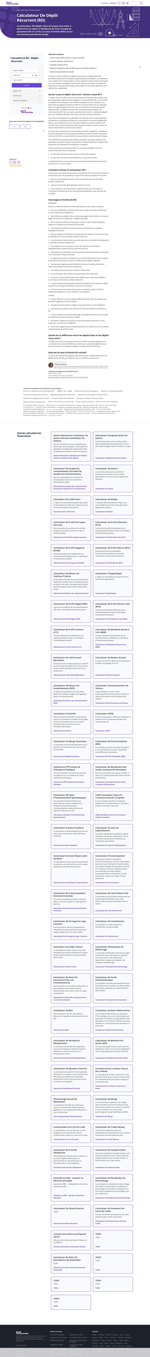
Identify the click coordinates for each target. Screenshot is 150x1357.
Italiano (115, 1340)
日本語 (101, 1337)
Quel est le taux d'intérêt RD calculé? (62, 72)
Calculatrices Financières (28, 10)
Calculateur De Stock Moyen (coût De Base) (70, 883)
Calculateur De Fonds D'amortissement (111, 1000)
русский (115, 1334)
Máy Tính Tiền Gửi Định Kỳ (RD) (108, 405)
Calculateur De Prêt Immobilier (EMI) (110, 756)
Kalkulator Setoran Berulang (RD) (112, 391)
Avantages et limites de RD (59, 65)
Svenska (94, 1343)
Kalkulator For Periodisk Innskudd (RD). (106, 402)
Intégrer (104, 3)
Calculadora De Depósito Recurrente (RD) (103, 413)
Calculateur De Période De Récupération (69, 1058)
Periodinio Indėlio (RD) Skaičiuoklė (63, 398)
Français (127, 1334)
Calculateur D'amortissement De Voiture (111, 703)
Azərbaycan (129, 1346)
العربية (121, 1334)
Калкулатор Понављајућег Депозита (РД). (70, 407)
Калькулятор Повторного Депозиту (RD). (108, 411)
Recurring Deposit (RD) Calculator (55, 413)
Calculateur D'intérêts (62, 731)
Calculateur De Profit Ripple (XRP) (66, 619)
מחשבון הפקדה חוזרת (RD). (103, 409)
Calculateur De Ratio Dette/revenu (109, 1030)
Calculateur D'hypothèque (105, 593)
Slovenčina (128, 1337)
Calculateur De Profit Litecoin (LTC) (67, 647)
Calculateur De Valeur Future (65, 967)
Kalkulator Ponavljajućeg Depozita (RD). (36, 398)
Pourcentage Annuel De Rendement (67, 1116)
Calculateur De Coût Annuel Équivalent (68, 675)
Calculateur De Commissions (106, 936)
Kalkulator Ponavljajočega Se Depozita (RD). (95, 407)
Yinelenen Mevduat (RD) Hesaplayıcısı (86, 391)
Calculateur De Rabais (104, 512)
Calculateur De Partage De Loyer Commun (70, 936)
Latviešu (107, 1346)
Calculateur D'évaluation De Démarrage (111, 967)
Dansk (112, 1343)
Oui (14, 127)
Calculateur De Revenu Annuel (107, 675)
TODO (97, 1247)
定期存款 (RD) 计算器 (71, 411)
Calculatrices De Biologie (57, 1334)
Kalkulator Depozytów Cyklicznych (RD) (87, 405)
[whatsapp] (123, 3)
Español (108, 1334)
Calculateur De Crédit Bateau (107, 1139)
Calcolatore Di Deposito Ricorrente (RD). (89, 398)
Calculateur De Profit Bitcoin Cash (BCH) (111, 619)
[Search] (136, 3)
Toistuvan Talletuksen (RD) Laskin (84, 402)
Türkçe (106, 1337)
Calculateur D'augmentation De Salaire (111, 458)
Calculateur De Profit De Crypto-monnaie (69, 537)
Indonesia (113, 1337)
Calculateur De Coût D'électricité (108, 911)
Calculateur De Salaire (104, 489)
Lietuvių (109, 1340)
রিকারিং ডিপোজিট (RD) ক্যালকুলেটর (86, 411)
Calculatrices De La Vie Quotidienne (76, 1345)
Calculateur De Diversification (65, 1223)
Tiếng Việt (95, 1346)
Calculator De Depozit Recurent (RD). (35, 395)
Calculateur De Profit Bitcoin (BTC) (109, 563)
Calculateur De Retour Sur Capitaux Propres (70, 593)
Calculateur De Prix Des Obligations (67, 1167)
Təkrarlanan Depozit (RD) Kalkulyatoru (34, 409)
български (95, 1340)
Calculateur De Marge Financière (66, 756)
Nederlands (118, 1343)
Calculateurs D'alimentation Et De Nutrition (78, 1341)
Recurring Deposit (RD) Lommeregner (34, 405)
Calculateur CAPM (102, 731)
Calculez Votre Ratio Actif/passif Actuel (69, 1247)
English (94, 1334)
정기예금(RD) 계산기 (28, 407)
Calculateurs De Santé (56, 1344)
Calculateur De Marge (104, 1116)
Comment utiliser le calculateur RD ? (62, 61)
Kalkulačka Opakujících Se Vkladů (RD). (34, 411)
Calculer (26, 85)
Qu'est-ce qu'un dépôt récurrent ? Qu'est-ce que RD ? (67, 58)
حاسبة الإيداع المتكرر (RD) (54, 415)
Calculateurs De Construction (58, 1337)
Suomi (101, 1343)
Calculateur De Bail (61, 1030)
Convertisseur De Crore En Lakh (65, 1139)
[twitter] (127, 3)
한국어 (102, 1346)
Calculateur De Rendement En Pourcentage (112, 1198)
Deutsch (94, 1337)
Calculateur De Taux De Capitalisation (110, 845)
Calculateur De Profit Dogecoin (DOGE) (68, 563)
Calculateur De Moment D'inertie (66, 1088)
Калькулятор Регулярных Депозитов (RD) (35, 415)
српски (114, 1346)
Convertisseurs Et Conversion (78, 1337)
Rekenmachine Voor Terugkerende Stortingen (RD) (60, 405)
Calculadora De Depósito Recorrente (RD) (78, 413)
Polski (125, 1343)
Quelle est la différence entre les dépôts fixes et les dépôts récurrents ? (73, 68)
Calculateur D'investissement (107, 883)
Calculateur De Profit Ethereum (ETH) (110, 537)
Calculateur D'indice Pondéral (65, 845)
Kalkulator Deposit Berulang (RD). (34, 402)
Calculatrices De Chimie (76, 1334)
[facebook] (119, 3)
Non (25, 127)
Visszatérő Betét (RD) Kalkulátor (55, 411)
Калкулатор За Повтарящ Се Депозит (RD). (93, 395)
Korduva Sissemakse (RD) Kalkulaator (34, 413)
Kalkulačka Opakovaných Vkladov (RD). (62, 395)
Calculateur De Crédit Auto (64, 512)
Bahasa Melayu (124, 1340)
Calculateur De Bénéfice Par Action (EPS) (111, 1058)
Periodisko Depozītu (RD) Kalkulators (46, 407)
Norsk (106, 1343)
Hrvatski (102, 1340)
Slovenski (121, 1346)
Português (101, 1334)
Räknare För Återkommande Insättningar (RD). (61, 402)
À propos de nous (21, 1345)
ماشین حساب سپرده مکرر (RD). (54, 409)
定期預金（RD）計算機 (64, 391)
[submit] (141, 3)
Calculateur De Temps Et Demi (107, 1167)
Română (120, 1337)
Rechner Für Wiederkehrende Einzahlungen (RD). (39, 391)
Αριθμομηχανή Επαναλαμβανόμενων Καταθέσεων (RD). (79, 409)
